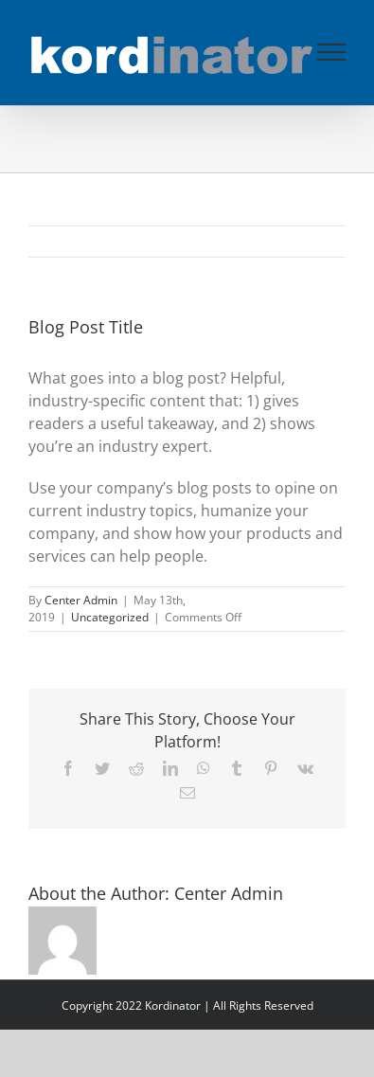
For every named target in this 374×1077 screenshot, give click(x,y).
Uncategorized (110, 617)
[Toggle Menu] (331, 52)
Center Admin (81, 600)
